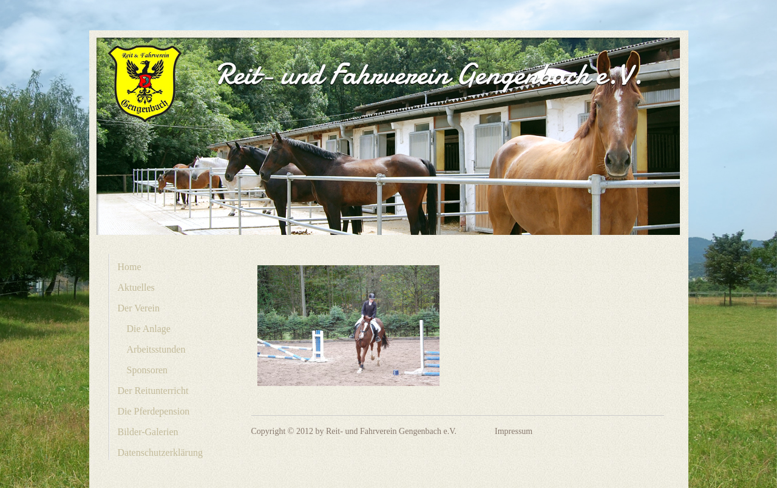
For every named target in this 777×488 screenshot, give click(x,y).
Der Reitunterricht (153, 390)
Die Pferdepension (154, 411)
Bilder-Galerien (148, 432)
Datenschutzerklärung (160, 452)
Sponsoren (147, 370)
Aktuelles (136, 287)
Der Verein (139, 308)
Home (129, 267)
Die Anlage (149, 329)
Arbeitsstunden (156, 349)
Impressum (513, 431)
